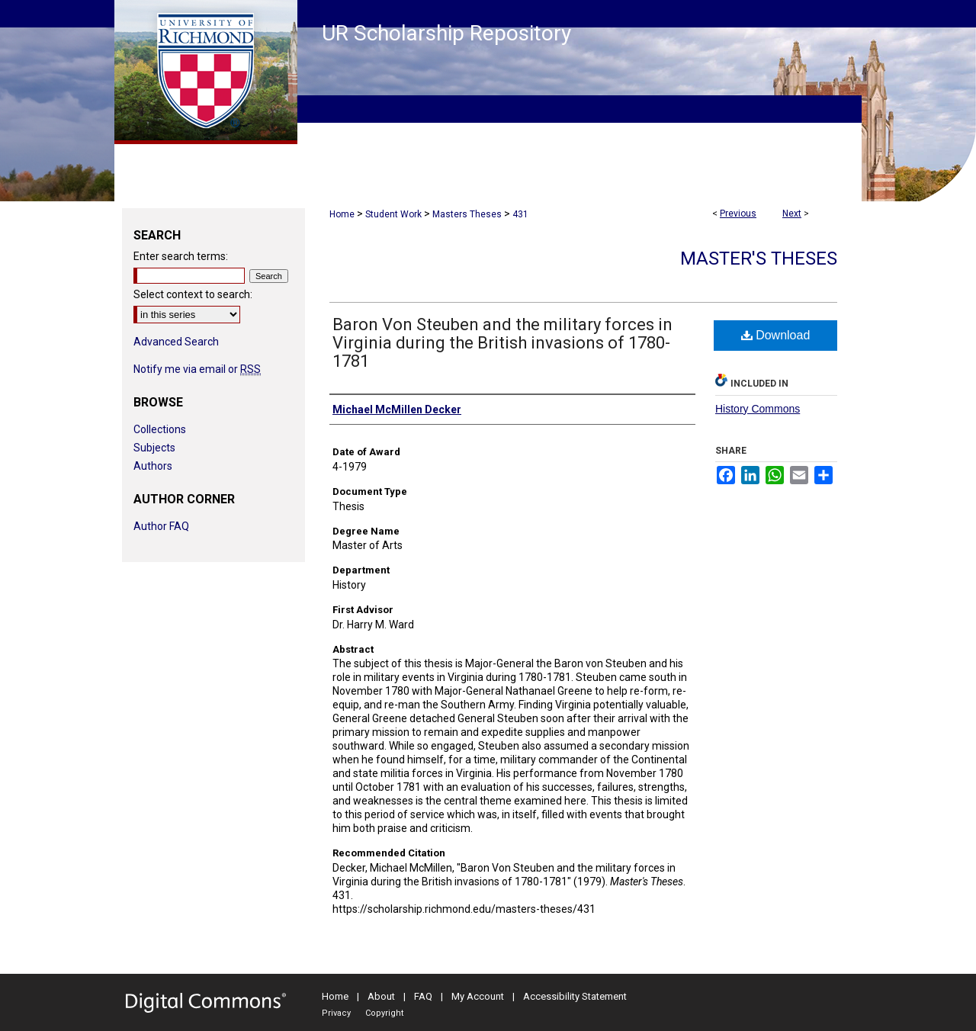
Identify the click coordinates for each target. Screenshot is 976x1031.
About (381, 996)
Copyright (384, 1013)
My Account (477, 996)
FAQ (423, 996)
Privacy (336, 1013)
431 (520, 214)
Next (791, 213)
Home (342, 214)
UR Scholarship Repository (446, 33)
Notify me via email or (197, 369)
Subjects (154, 448)
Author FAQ (161, 526)
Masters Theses (467, 214)
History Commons (757, 409)
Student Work (393, 214)
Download (776, 335)
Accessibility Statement (575, 996)
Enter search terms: (180, 256)
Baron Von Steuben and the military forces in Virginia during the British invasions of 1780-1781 (502, 343)
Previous (738, 213)
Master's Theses (758, 258)
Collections (159, 429)
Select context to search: (192, 294)
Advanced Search (176, 342)
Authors (152, 466)
